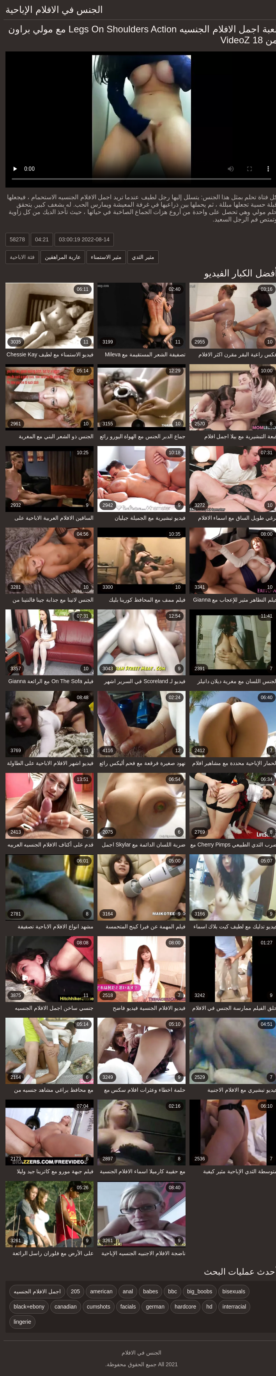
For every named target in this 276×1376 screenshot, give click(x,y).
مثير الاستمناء (102, 257)
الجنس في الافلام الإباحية (50, 9)
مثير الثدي (139, 257)
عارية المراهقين (59, 257)
